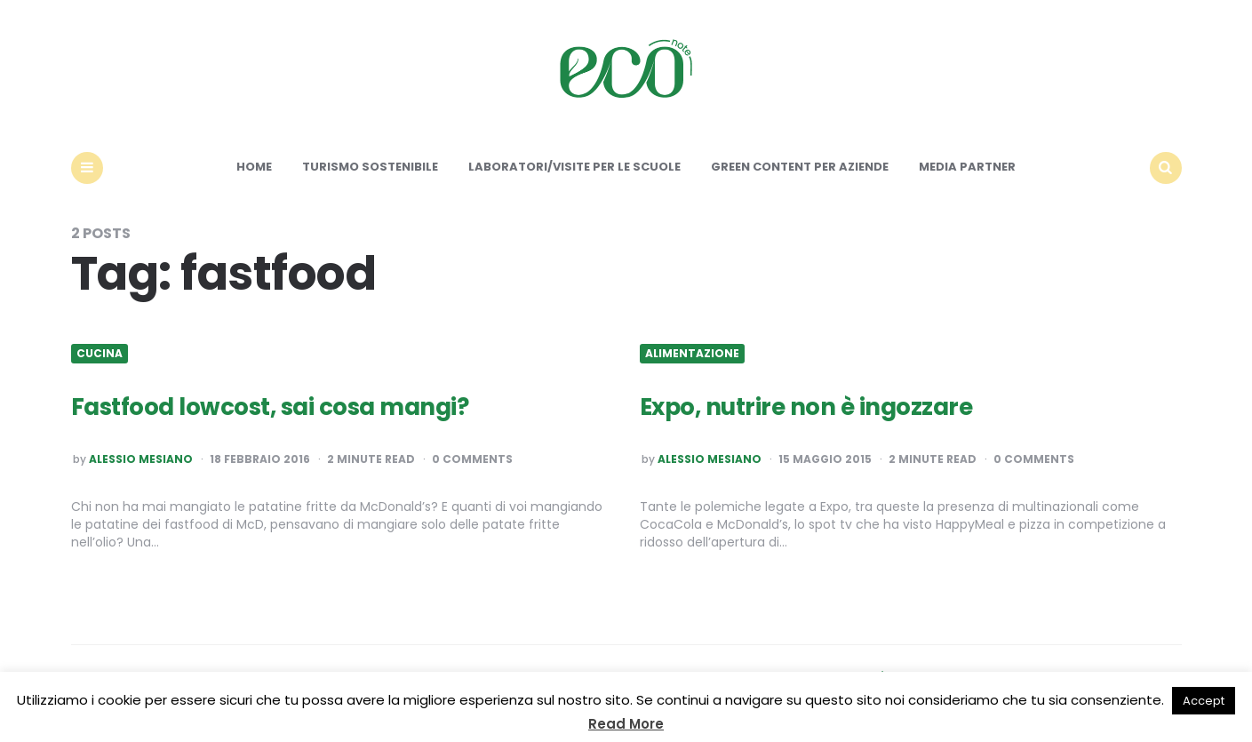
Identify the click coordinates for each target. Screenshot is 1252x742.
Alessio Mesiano (141, 459)
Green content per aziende (800, 166)
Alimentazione (692, 353)
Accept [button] (1203, 700)
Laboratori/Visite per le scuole (574, 166)
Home (254, 166)
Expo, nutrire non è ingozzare (806, 407)
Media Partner (967, 166)
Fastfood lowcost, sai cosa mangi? (270, 407)
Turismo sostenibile (370, 166)
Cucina (99, 353)
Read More (626, 723)
